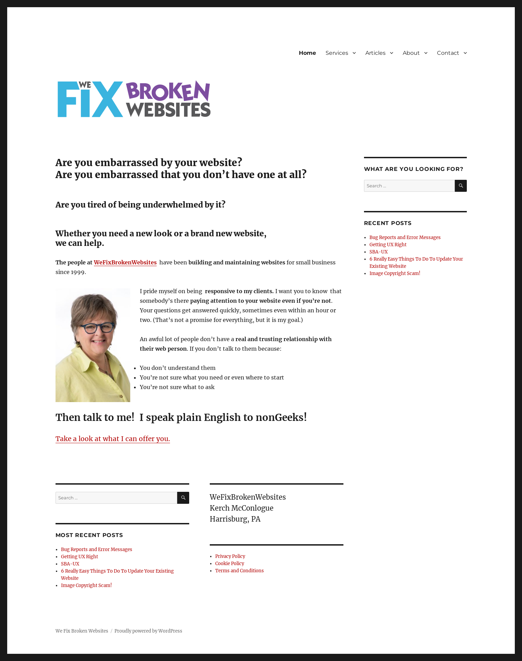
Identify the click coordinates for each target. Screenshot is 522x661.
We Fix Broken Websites (82, 631)
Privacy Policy (230, 556)
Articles (375, 53)
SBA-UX (70, 564)
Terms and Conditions (239, 571)
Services (337, 53)
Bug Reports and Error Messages (96, 549)
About (411, 53)
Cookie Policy (229, 563)
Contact (448, 53)
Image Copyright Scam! (86, 585)
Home (307, 53)
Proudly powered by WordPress (148, 631)
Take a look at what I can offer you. (113, 439)
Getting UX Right (79, 557)
